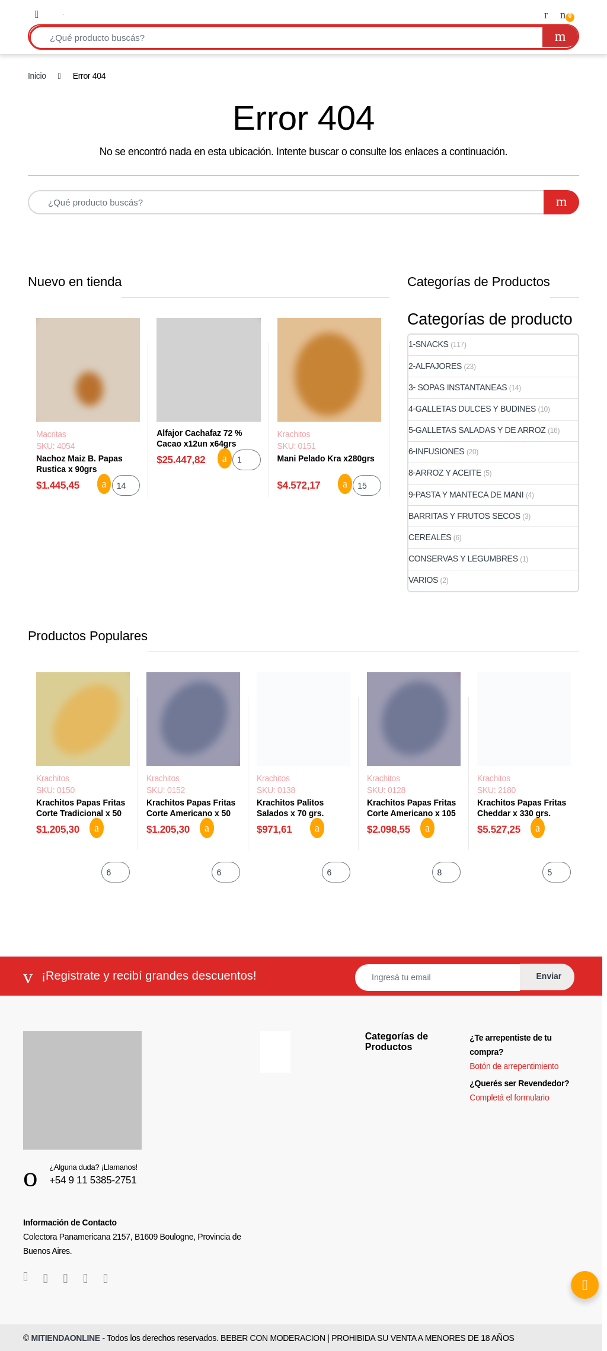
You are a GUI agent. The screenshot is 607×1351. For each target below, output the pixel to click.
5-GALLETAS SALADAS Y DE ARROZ (477, 430)
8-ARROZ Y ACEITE (444, 472)
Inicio (37, 76)
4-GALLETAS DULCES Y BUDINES (472, 408)
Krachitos (294, 434)
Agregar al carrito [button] (104, 484)
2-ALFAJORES (435, 366)
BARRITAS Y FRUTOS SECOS (464, 516)
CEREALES (429, 537)
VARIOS (423, 580)
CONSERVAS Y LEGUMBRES (463, 558)
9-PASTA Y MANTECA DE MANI (465, 494)
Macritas (51, 434)
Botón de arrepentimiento (513, 1066)
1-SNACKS (428, 344)
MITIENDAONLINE (65, 1338)
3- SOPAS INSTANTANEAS (457, 387)
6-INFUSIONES (436, 451)
